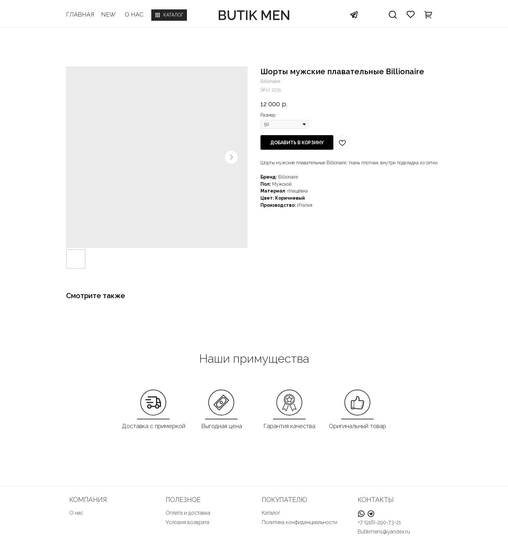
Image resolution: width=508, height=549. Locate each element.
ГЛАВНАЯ (80, 14)
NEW (108, 14)
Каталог (271, 513)
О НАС (134, 14)
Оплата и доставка (188, 513)
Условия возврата (187, 522)
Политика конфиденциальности (299, 522)
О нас (76, 513)
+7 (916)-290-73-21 (379, 522)
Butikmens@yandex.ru (384, 532)
